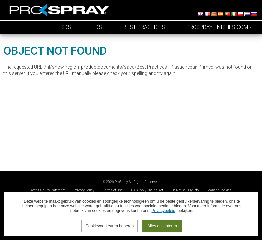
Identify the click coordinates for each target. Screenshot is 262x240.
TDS (97, 27)
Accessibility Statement (47, 190)
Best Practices (144, 27)
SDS (66, 27)
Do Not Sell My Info (185, 190)
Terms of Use (113, 190)
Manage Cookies (219, 190)
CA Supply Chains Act (147, 190)
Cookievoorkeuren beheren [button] (109, 226)
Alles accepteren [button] (162, 226)
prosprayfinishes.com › (218, 27)
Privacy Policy (84, 190)
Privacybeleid (163, 210)
